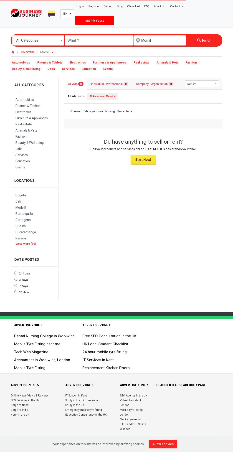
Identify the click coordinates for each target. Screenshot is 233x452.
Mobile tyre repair (130, 419)
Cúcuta (20, 226)
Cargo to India (19, 409)
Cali (18, 201)
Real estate (141, 62)
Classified (133, 6)
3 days (23, 280)
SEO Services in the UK (25, 400)
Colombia (28, 52)
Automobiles (21, 62)
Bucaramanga (25, 232)
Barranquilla (24, 214)
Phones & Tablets (49, 62)
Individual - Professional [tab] (110, 84)
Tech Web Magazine (31, 352)
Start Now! (143, 159)
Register (94, 6)
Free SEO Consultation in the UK (109, 336)
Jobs (51, 69)
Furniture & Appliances (109, 62)
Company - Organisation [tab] (155, 84)
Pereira (20, 238)
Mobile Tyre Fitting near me (37, 344)
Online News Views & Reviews (30, 395)
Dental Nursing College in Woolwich (44, 336)
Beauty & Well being (26, 69)
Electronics (77, 62)
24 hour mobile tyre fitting (104, 352)
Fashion (191, 62)
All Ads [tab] (76, 84)
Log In (80, 6)
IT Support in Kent (76, 395)
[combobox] (38, 40)
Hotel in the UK (20, 414)
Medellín (21, 207)
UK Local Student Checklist (105, 344)
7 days (23, 286)
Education (89, 69)
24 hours (24, 273)
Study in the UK (74, 405)
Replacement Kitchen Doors (106, 368)
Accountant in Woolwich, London (42, 360)
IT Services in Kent (98, 360)
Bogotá (20, 195)
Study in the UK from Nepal (82, 400)
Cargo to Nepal (20, 405)
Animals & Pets (167, 62)
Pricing (108, 6)
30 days (24, 292)
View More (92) (25, 243)
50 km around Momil (101, 96)
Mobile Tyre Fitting (30, 368)
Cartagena (23, 220)
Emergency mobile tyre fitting (83, 409)
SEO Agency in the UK (133, 395)
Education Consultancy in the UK (85, 414)
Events (108, 69)
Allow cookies (163, 444)
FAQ (146, 6)
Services (68, 69)
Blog (120, 6)
